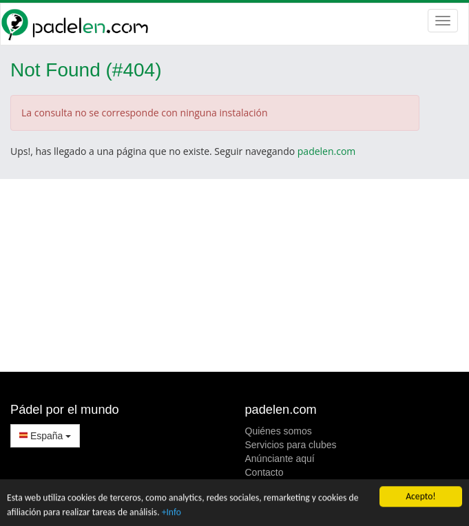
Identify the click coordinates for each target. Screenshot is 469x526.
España (45, 435)
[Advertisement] (234, 275)
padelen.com (327, 151)
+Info (171, 512)
